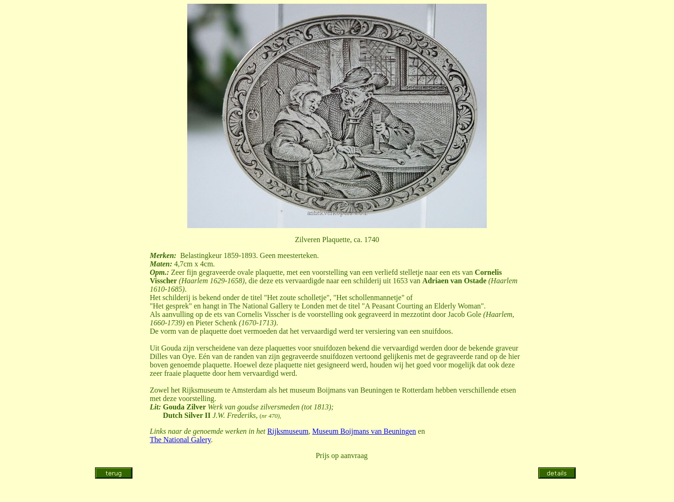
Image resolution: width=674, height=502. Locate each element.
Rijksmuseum (287, 431)
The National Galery (180, 440)
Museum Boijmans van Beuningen (364, 431)
